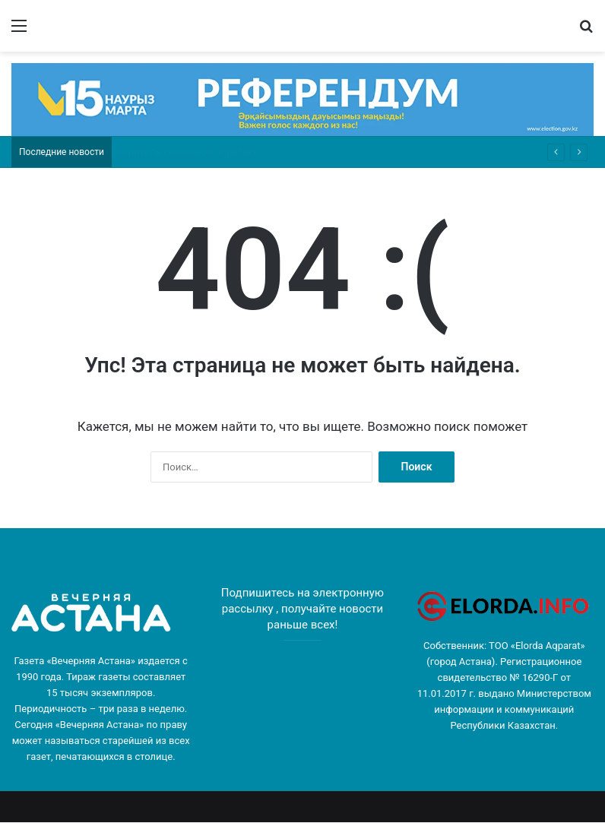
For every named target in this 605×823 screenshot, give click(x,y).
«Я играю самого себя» (157, 151)
